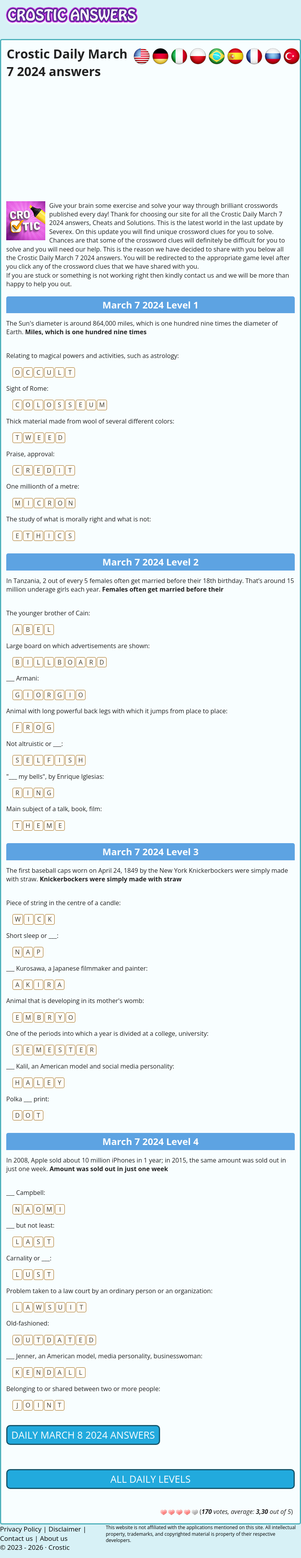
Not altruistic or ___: (34, 743)
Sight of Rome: (27, 388)
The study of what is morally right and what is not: (78, 519)
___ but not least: (30, 1225)
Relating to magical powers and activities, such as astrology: (92, 355)
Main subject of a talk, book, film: (54, 809)
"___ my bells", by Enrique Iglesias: (55, 776)
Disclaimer (64, 1528)
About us (54, 1538)
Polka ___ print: (27, 1099)
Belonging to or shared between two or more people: (83, 1388)
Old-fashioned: (27, 1323)
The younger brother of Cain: (48, 613)
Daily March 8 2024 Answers (83, 1434)
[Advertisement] (150, 138)
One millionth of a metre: (42, 486)
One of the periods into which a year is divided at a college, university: (107, 1033)
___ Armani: (22, 678)
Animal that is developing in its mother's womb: (75, 1000)
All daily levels (150, 1478)
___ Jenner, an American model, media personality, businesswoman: (104, 1356)
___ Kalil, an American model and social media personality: (90, 1066)
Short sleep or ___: (32, 935)
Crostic (58, 1547)
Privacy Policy (20, 1528)
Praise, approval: (30, 454)
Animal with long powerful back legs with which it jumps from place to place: (117, 711)
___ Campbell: (25, 1192)
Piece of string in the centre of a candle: (63, 903)
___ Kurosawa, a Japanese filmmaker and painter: (77, 968)
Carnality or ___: (29, 1258)
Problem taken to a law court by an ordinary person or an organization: (109, 1291)
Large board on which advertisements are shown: (78, 646)
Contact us (16, 1538)
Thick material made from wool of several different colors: (90, 421)
